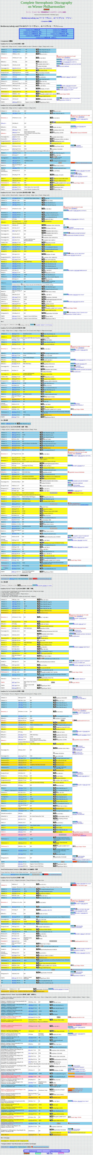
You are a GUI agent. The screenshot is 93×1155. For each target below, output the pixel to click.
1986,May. (30, 1005)
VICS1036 (76, 270)
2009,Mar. (14, 305)
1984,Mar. (14, 893)
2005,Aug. (14, 513)
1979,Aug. (30, 1019)
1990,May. (14, 551)
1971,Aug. (14, 259)
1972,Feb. (14, 249)
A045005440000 (84, 504)
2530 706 (84, 776)
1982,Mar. (14, 251)
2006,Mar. (14, 555)
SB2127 (69, 77)
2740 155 (85, 784)
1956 (19, 816)
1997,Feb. (14, 445)
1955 (29, 1126)
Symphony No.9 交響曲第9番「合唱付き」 (46, 37)
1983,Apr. (14, 261)
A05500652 (67, 57)
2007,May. (20, 767)
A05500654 (81, 901)
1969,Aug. (14, 355)
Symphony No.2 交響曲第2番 (60, 29)
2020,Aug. (30, 1073)
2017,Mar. (14, 651)
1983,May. (14, 263)
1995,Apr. (20, 834)
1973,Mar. (14, 198)
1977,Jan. (30, 1040)
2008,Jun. (14, 504)
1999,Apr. (20, 796)
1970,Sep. (20, 727)
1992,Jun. (14, 272)
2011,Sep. (14, 916)
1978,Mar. (14, 957)
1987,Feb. (20, 702)
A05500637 (74, 208)
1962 (13, 143)
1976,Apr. (14, 469)
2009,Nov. (20, 838)
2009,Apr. (14, 102)
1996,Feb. (14, 157)
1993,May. (14, 79)
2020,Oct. (14, 217)
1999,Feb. (14, 286)
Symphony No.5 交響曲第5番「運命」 (32, 33)
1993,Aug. (14, 274)
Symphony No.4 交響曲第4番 (60, 31)
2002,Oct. (20, 861)
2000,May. (30, 1086)
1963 (13, 941)
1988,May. (14, 344)
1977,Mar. (14, 472)
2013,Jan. (20, 803)
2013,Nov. (14, 414)
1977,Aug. (14, 457)
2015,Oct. (20, 716)
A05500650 (81, 347)
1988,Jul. (20, 827)
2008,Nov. (14, 91)
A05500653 (79, 616)
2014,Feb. (30, 1134)
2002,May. (14, 168)
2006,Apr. (14, 978)
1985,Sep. (14, 501)
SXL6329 (81, 665)
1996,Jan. (14, 921)
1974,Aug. (14, 74)
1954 (19, 756)
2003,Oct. (30, 1110)
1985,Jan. (14, 432)
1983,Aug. (20, 799)
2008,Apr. (14, 571)
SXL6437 (68, 85)
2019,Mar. (14, 387)
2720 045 (67, 62)
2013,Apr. (20, 866)
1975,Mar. (14, 363)
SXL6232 (75, 294)
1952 (13, 68)
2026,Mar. (20, 790)
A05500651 (83, 710)
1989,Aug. (14, 383)
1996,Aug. (14, 178)
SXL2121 (75, 823)
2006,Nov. (20, 764)
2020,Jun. (14, 450)
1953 (13, 141)
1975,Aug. (14, 467)
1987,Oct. (14, 441)
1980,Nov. (14, 496)
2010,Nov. (14, 96)
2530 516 (77, 491)
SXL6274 (73, 405)
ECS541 (66, 89)
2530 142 (81, 624)
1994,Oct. (20, 831)
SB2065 (81, 647)
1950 (13, 230)
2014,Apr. (14, 318)
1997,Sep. (14, 244)
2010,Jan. (14, 447)
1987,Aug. (30, 1011)
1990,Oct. (8, 423)
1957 (19, 718)
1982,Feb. (20, 778)
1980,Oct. (14, 132)
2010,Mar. (14, 644)
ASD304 (45, 585)
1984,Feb (14, 212)
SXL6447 (75, 814)
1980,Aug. (14, 129)
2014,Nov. (14, 214)
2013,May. (14, 268)
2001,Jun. (14, 638)
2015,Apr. (14, 189)
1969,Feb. (20, 825)
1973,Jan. (30, 1037)
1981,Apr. (14, 492)
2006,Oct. (20, 762)
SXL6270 (75, 698)
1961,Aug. (14, 297)
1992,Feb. (14, 401)
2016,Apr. (14, 688)
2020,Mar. (14, 938)
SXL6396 (79, 540)
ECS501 (77, 1071)
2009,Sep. (20, 788)
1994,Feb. (14, 152)
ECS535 (73, 255)
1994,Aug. (11, 578)
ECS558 (80, 911)
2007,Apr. (14, 682)
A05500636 (81, 117)
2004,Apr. (14, 316)
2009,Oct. (14, 281)
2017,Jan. (14, 246)
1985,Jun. (14, 202)
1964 (19, 720)
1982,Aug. (14, 303)
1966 (13, 72)
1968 (13, 381)
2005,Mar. (14, 187)
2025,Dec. (14, 568)
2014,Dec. (14, 980)
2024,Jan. (14, 544)
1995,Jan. (14, 509)
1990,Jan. (14, 389)
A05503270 (83, 835)
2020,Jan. (14, 474)
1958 (13, 149)
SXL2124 (79, 547)
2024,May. (30, 1076)
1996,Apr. (14, 391)
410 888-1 (84, 735)
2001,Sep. (14, 160)
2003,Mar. (14, 266)
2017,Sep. (20, 854)
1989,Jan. (14, 378)
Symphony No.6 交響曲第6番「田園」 (60, 33)
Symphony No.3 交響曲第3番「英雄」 (32, 31)
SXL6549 (82, 883)
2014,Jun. (11, 1147)
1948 (13, 136)
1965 (13, 353)
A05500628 (78, 453)
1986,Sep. (14, 601)
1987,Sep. (30, 1014)
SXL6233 (80, 1101)
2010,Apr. (14, 417)
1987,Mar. (14, 49)
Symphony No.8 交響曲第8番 (60, 35)
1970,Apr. (30, 1017)
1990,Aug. (30, 1104)
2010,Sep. (20, 770)
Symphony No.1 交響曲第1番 (33, 29)
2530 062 (79, 465)
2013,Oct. (30, 1047)
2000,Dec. (14, 522)
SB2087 (74, 774)
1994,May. (14, 242)
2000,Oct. (14, 139)
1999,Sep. (14, 653)
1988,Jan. (14, 51)
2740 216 (69, 59)
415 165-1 (82, 364)
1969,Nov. (14, 357)
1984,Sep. (14, 333)
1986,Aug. (14, 434)
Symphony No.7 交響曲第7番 (33, 35)
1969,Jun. (30, 1107)
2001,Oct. (14, 162)
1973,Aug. (14, 221)
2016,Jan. (14, 276)
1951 (29, 1050)
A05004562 (78, 1025)
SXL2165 (75, 301)
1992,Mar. (20, 707)
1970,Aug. (14, 621)
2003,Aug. (14, 70)
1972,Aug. (20, 729)
